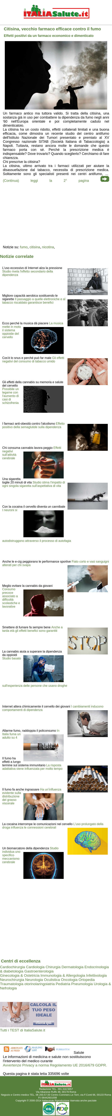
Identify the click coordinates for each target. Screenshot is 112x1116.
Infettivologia (96, 975)
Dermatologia (72, 967)
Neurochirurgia (12, 980)
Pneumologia (82, 984)
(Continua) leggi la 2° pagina (46, 181)
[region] (56, 213)
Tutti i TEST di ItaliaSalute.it (22, 1030)
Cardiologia (35, 967)
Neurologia (34, 980)
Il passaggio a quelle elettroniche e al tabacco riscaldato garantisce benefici (33, 300)
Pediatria (63, 984)
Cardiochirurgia (12, 967)
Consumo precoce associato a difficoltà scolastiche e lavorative (11, 598)
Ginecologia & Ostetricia (20, 975)
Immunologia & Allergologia (62, 975)
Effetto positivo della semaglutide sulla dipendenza (33, 425)
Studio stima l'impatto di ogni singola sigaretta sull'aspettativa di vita (33, 484)
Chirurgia (53, 967)
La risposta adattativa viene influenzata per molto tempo (32, 767)
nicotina (48, 247)
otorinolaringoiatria (39, 984)
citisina (35, 247)
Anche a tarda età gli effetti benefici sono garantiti (32, 629)
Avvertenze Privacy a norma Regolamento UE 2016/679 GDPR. (55, 1065)
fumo (24, 247)
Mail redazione (66, 1097)
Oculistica (52, 980)
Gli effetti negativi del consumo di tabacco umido (33, 359)
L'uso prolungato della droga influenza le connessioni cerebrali (52, 825)
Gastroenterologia (39, 971)
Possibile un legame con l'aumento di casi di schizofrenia (10, 395)
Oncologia (69, 980)
